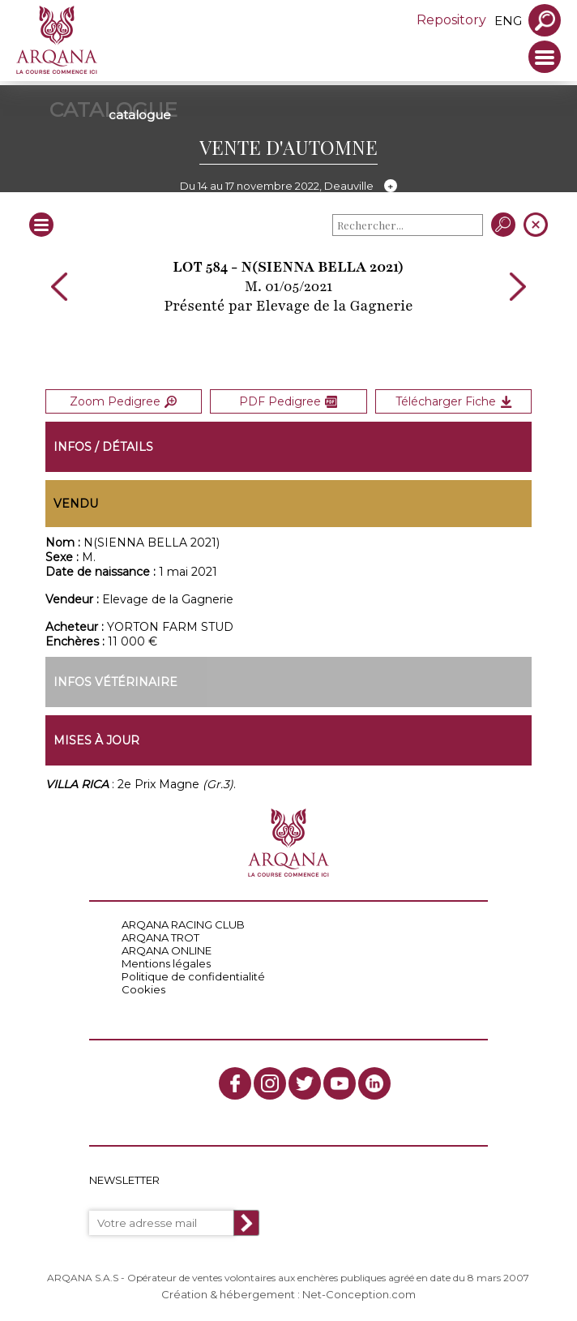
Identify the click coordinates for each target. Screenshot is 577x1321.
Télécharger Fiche (453, 401)
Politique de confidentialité (193, 976)
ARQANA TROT (160, 937)
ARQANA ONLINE (167, 950)
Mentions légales (166, 963)
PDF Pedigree (288, 401)
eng (508, 20)
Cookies (143, 989)
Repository (451, 20)
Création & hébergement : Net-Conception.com (288, 1294)
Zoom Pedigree (123, 401)
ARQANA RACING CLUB (183, 924)
